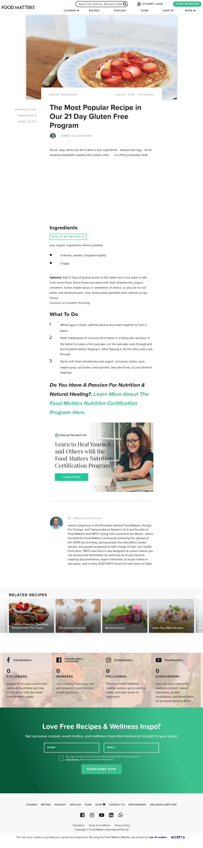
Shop (168, 10)
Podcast (120, 10)
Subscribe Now (101, 769)
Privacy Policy (122, 825)
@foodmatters (22, 660)
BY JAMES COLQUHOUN (85, 518)
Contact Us (117, 804)
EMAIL (111, 747)
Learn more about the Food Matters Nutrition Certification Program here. (99, 403)
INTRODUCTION (26, 109)
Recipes (94, 10)
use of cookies (158, 837)
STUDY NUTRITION (187, 3)
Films (145, 10)
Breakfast (70, 94)
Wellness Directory (163, 804)
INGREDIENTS (27, 115)
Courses (70, 10)
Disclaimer (78, 825)
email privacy (72, 759)
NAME (51, 747)
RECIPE (55, 94)
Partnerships (137, 804)
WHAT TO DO (27, 121)
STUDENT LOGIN (149, 4)
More (189, 10)
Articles (75, 804)
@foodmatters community (73, 660)
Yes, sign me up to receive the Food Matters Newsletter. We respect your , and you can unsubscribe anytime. (102, 758)
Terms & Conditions (99, 825)
